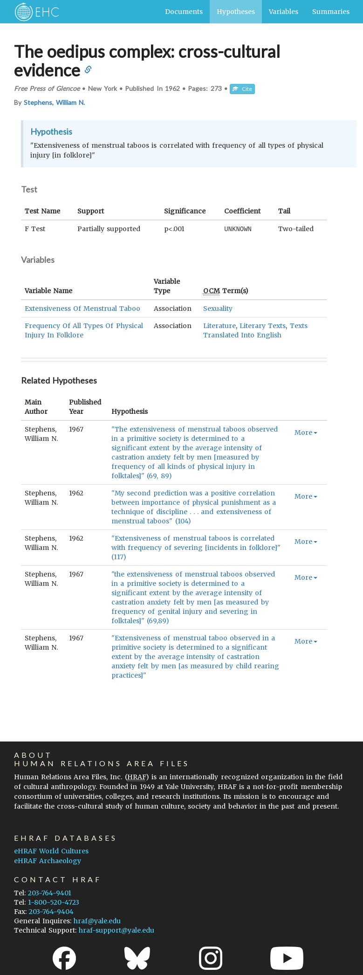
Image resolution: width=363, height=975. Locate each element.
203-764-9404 (51, 911)
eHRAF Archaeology (47, 860)
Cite (242, 88)
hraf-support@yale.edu (116, 930)
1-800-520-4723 (53, 902)
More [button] (306, 432)
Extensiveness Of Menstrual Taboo (83, 308)
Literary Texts (263, 325)
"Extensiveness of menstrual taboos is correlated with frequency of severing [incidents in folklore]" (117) (196, 547)
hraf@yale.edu (97, 920)
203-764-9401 (49, 892)
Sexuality (218, 308)
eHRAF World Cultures (51, 850)
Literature (219, 325)
